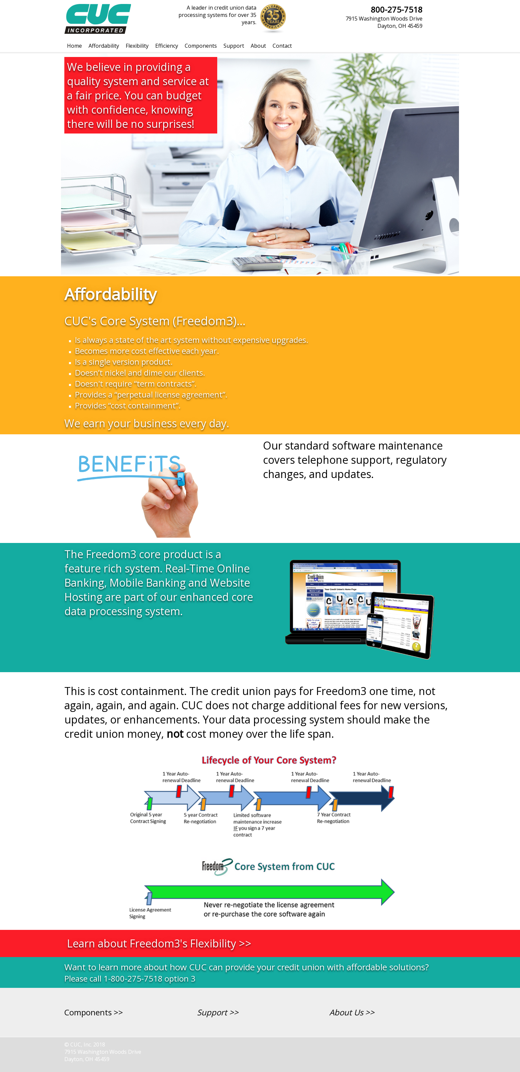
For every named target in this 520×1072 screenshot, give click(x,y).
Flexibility (137, 45)
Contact (282, 45)
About (258, 45)
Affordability (104, 45)
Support (234, 45)
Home (74, 45)
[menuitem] (74, 45)
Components (201, 45)
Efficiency (166, 45)
